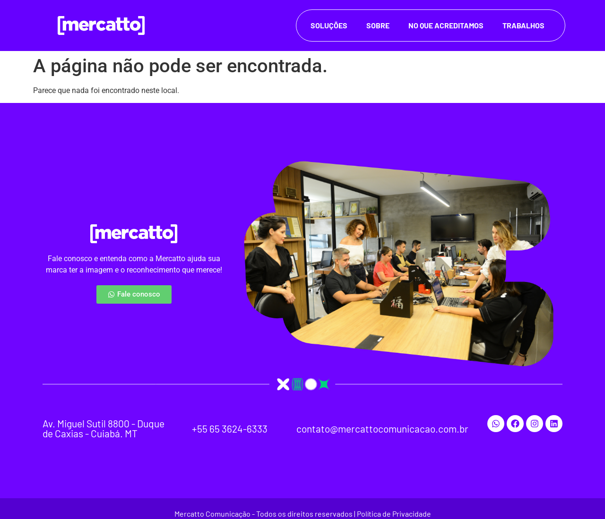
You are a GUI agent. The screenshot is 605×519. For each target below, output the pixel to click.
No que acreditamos (446, 25)
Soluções (329, 25)
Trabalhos (523, 25)
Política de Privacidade (394, 513)
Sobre (377, 25)
